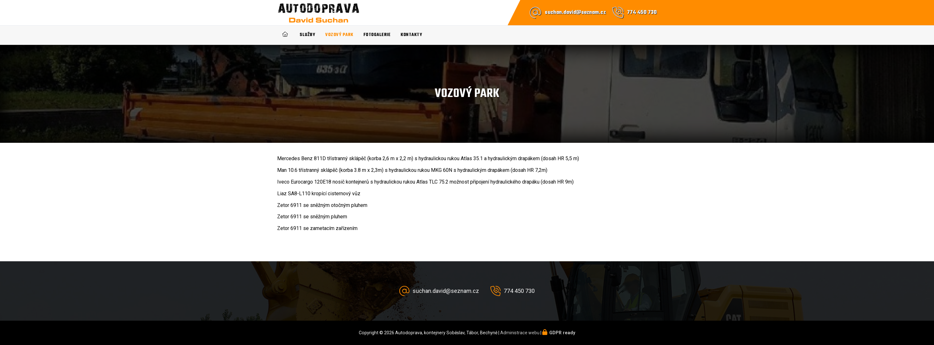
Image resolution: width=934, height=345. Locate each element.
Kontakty (411, 35)
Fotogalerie (377, 35)
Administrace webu (519, 332)
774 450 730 (642, 13)
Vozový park (339, 35)
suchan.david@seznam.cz (575, 13)
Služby (307, 35)
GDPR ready (562, 332)
